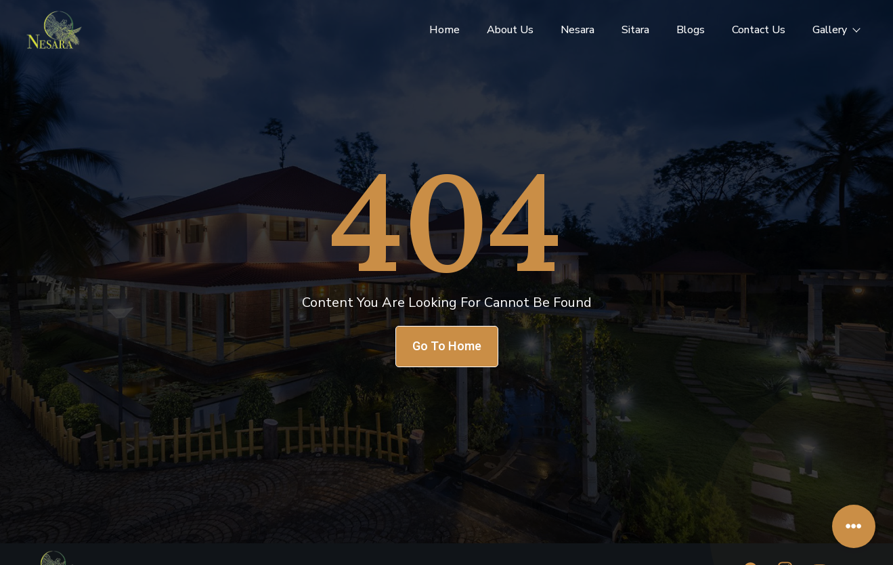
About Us (510, 29)
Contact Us (758, 29)
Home (444, 29)
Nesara (577, 29)
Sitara (635, 29)
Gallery (835, 29)
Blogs (690, 29)
